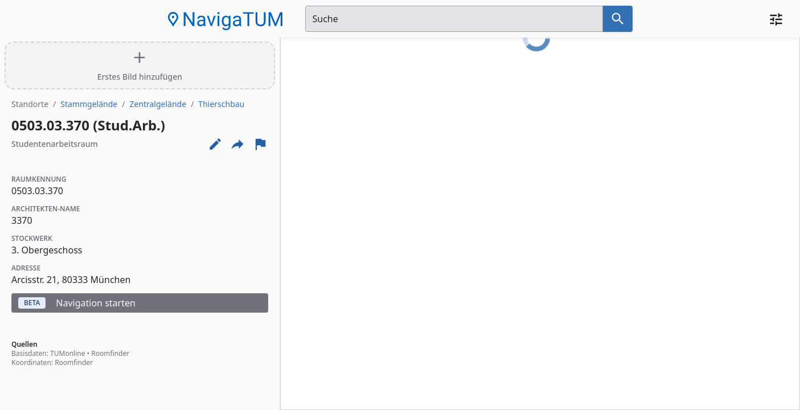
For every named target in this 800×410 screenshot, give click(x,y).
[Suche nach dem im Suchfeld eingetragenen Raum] (618, 19)
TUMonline (67, 353)
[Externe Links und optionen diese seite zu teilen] (237, 144)
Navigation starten (77, 303)
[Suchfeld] (454, 18)
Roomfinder (110, 353)
